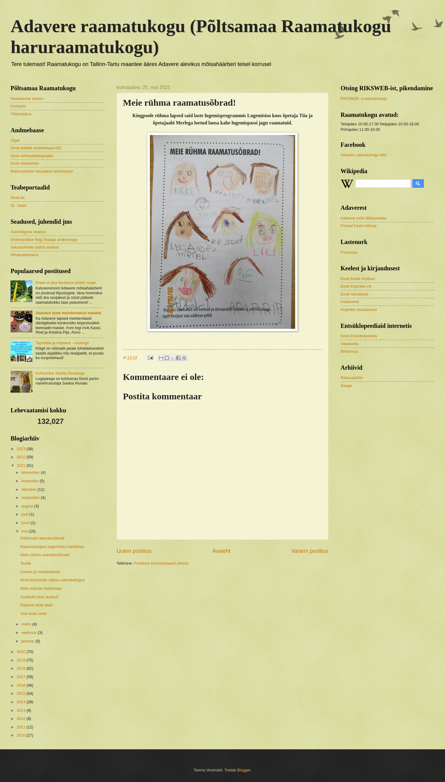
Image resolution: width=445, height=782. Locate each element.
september (31, 497)
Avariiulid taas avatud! (39, 597)
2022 (21, 457)
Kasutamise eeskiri (27, 98)
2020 (21, 651)
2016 (21, 685)
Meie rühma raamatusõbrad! (44, 555)
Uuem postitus (134, 551)
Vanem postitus (309, 551)
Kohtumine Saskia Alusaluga (60, 373)
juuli (25, 514)
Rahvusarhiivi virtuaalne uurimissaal (42, 171)
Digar (15, 140)
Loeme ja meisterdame (40, 571)
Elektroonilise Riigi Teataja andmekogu (44, 239)
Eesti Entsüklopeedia (359, 336)
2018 (21, 668)
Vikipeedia (349, 344)
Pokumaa (349, 252)
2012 (21, 718)
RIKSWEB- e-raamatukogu (364, 98)
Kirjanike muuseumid (359, 309)
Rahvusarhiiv (352, 377)
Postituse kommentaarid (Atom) (161, 563)
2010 (21, 735)
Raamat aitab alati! (36, 605)
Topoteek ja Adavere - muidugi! (62, 343)
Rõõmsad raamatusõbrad (42, 538)
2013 (21, 710)
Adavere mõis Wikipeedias (364, 218)
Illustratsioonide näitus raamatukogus (52, 580)
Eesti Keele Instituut (358, 278)
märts (26, 624)
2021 (21, 465)
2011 (21, 727)
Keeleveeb (350, 301)
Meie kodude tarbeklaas (41, 588)
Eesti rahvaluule (354, 294)
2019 (21, 660)
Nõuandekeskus (24, 254)
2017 (21, 677)
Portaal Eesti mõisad (358, 225)
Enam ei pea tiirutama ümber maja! (65, 282)
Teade (25, 563)
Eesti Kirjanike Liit (356, 286)
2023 (21, 449)
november (30, 481)
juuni (26, 522)
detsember (31, 472)
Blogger (244, 770)
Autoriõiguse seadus (28, 231)
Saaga (346, 385)
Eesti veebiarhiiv (25, 163)
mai (24, 531)
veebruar (29, 632)
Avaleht (221, 551)
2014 (21, 702)
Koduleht (18, 106)
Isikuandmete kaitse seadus (35, 247)
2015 (21, 693)
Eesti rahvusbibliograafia (32, 155)
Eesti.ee (18, 197)
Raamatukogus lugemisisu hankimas (52, 546)
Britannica (349, 351)
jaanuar (28, 641)
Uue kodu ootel (33, 613)
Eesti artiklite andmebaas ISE (36, 148)
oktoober (29, 489)
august (27, 506)
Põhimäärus (21, 114)
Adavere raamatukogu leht (363, 155)
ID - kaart (19, 205)
